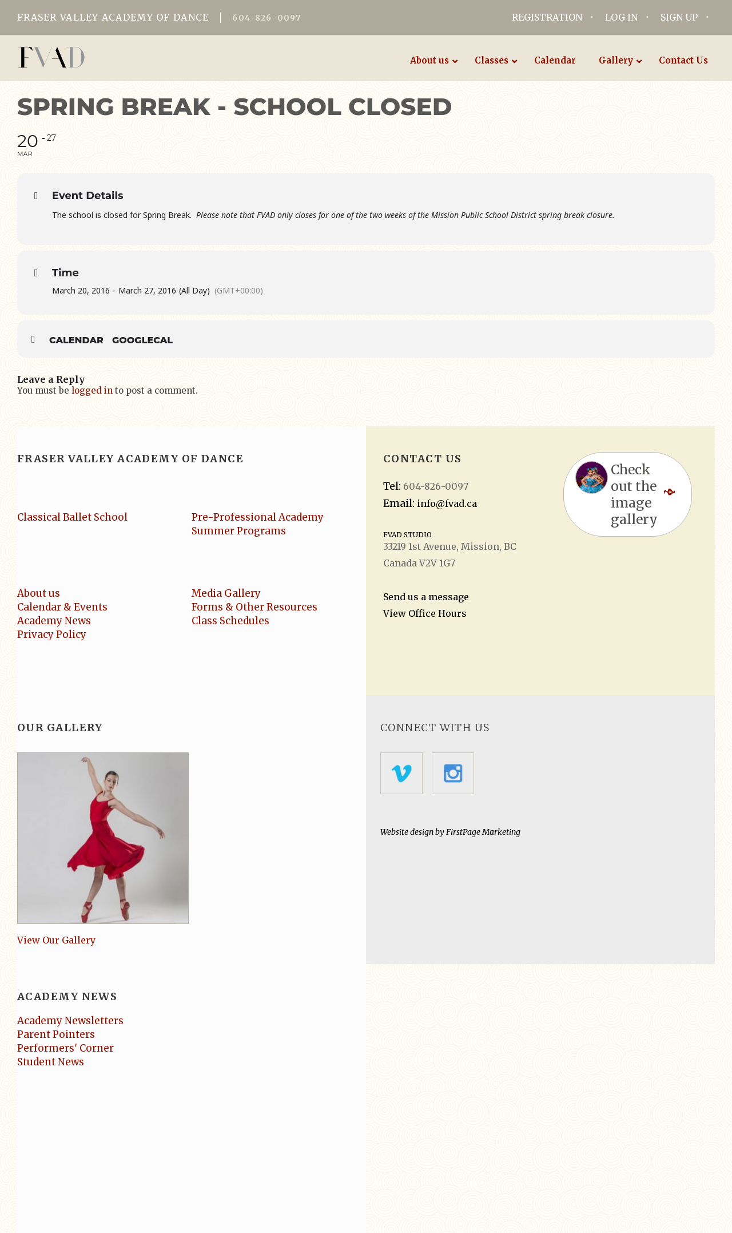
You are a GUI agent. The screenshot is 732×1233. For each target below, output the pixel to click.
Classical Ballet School (72, 517)
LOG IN (621, 17)
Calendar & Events (62, 607)
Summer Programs (239, 531)
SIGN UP (679, 17)
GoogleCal (142, 340)
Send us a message (426, 596)
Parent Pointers (56, 1034)
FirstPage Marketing (483, 832)
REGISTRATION (547, 17)
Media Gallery (226, 593)
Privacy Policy (51, 634)
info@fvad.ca (447, 503)
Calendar (76, 340)
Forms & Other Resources (254, 607)
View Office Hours (425, 613)
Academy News (54, 620)
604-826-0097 (266, 18)
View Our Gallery (56, 940)
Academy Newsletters (70, 1020)
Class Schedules (230, 620)
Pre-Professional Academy (258, 517)
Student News (50, 1062)
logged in (92, 390)
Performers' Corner (65, 1048)
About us (38, 593)
